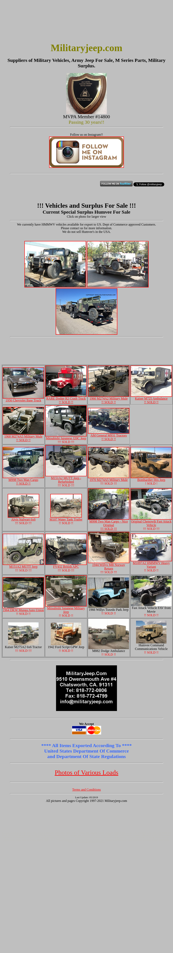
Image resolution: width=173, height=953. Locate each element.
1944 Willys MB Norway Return (108, 565)
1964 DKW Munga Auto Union (23, 609)
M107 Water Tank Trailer (66, 518)
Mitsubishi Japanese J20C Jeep (66, 437)
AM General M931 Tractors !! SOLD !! (108, 436)
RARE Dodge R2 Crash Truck (66, 399)
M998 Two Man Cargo (23, 480)
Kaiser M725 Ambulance (151, 399)
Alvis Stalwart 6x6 (23, 518)
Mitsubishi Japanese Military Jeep (66, 609)
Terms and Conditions (86, 789)
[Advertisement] (22, 22)
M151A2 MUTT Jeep (23, 565)
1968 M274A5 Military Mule (23, 437)
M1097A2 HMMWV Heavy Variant (151, 563)
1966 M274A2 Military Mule (108, 399)
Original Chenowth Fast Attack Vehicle (151, 522)
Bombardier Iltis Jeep (151, 478)
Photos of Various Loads (86, 772)
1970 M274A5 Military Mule (108, 478)
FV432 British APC (66, 565)
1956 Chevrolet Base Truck (23, 399)
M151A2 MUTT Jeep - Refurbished (66, 478)
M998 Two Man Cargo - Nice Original (108, 523)
